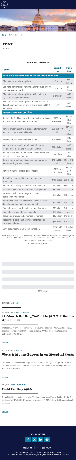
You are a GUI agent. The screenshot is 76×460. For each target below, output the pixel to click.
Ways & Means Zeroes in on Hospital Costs (38, 355)
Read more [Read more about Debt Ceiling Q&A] (5, 412)
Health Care (19, 350)
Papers (13, 385)
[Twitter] (34, 439)
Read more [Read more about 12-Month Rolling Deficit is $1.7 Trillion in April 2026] (5, 342)
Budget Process (21, 385)
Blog (12, 312)
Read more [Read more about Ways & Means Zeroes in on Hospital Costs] (5, 377)
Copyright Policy (43, 448)
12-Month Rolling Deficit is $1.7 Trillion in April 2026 (38, 318)
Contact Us (27, 448)
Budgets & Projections (22, 312)
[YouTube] (47, 439)
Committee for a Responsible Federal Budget (4, 4)
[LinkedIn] (40, 439)
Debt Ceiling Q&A (17, 389)
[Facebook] (28, 439)
